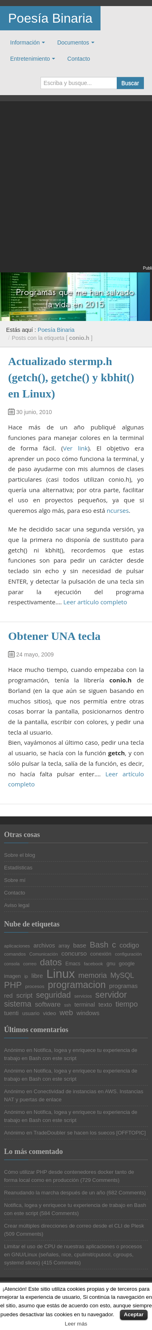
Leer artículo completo (95, 602)
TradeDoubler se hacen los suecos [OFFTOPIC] (90, 1133)
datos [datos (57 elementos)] (51, 962)
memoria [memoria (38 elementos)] (92, 975)
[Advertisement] (76, 188)
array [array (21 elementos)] (64, 945)
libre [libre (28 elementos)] (37, 976)
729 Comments (100, 1180)
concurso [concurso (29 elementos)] (74, 953)
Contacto (78, 58)
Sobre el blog (19, 855)
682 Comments (126, 1193)
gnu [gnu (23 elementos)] (111, 963)
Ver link (75, 448)
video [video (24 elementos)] (49, 1013)
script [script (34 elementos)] (24, 995)
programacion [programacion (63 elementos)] (77, 985)
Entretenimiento (30, 58)
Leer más (76, 1324)
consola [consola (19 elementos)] (11, 964)
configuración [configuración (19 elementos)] (128, 954)
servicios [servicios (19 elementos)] (83, 996)
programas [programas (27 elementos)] (123, 986)
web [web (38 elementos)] (66, 1012)
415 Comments (61, 1263)
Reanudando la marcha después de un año (54, 1193)
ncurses (117, 510)
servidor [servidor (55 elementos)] (111, 994)
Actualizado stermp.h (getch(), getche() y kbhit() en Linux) (71, 377)
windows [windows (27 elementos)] (88, 1013)
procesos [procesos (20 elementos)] (34, 986)
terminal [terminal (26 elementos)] (85, 1004)
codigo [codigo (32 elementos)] (129, 945)
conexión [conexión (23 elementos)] (100, 953)
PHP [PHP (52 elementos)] (13, 985)
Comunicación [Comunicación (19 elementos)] (43, 954)
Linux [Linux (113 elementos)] (60, 973)
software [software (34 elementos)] (48, 1004)
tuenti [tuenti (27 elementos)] (11, 1013)
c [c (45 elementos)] (114, 945)
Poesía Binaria (50, 18)
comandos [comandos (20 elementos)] (15, 954)
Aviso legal (17, 905)
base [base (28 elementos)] (79, 946)
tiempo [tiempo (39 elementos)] (127, 1004)
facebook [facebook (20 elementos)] (93, 963)
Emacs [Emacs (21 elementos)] (72, 963)
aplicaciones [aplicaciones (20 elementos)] (17, 945)
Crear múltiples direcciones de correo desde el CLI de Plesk (74, 1226)
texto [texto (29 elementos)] (105, 1004)
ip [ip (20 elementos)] (26, 976)
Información (25, 42)
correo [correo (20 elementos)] (29, 963)
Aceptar (133, 1314)
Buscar (130, 83)
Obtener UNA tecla (54, 636)
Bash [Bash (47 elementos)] (99, 945)
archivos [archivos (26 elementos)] (44, 945)
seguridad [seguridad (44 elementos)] (53, 995)
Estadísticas (18, 868)
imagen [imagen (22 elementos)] (12, 976)
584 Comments (59, 1213)
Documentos (73, 42)
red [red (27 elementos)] (8, 996)
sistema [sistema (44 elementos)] (17, 1004)
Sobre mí (15, 880)
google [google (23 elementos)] (127, 963)
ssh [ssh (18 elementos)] (67, 1005)
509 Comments (23, 1234)
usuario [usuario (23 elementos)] (31, 1013)
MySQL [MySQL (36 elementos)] (122, 975)
